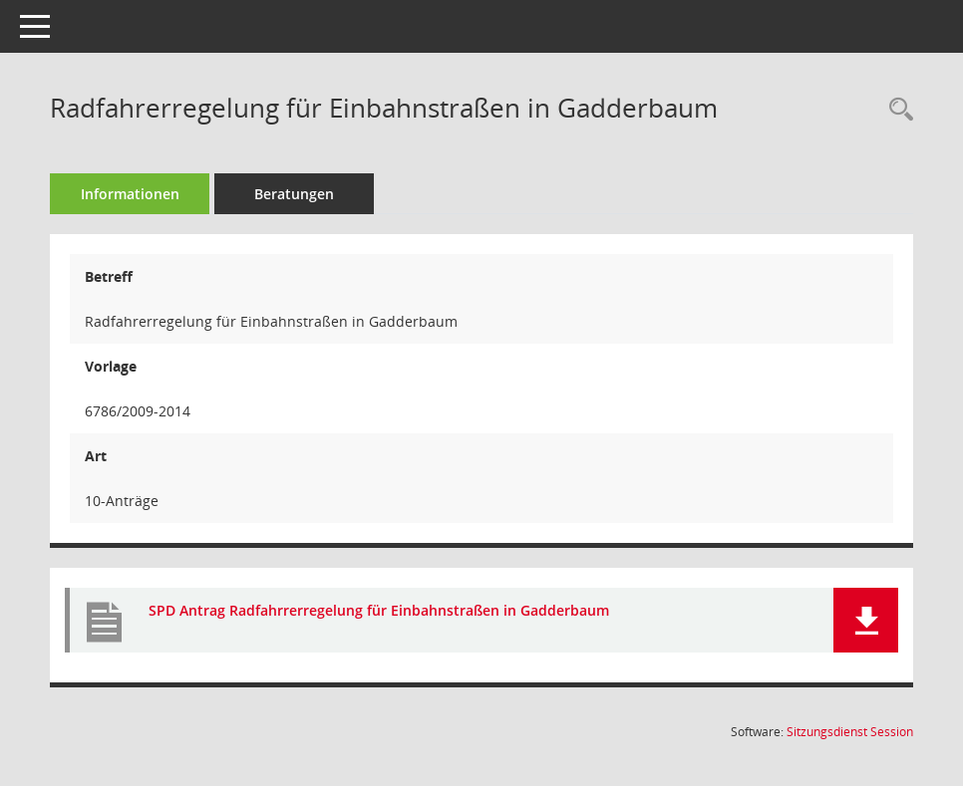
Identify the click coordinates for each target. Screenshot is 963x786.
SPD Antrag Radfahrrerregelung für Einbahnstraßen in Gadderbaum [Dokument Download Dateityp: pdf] (379, 610)
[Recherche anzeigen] (896, 110)
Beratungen (294, 193)
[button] (865, 620)
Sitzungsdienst (850, 731)
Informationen (130, 193)
